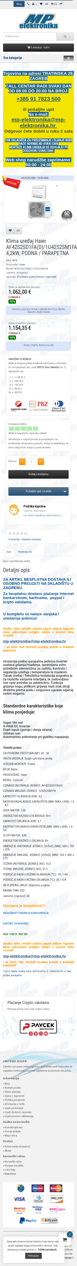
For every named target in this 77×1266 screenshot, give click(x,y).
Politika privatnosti (15, 1099)
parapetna (16, 975)
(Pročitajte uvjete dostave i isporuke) (36, 276)
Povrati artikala (13, 1131)
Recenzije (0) (25, 551)
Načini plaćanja (13, 1091)
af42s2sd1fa (38, 971)
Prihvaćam (33, 1255)
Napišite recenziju (31, 539)
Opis (8, 551)
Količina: (12, 461)
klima (14, 971)
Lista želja (10, 1169)
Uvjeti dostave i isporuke (18, 1112)
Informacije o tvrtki (15, 1104)
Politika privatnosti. (47, 1249)
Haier (22, 264)
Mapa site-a (11, 1135)
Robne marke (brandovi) (17, 1146)
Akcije (8, 1150)
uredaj (21, 971)
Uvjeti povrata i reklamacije (19, 1116)
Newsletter (10, 1173)
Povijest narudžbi (14, 1165)
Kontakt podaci (13, 1087)
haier (28, 971)
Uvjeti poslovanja (14, 1108)
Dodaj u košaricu (38, 474)
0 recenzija (14, 539)
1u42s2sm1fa (56, 971)
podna (6, 975)
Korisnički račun (13, 1161)
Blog (7, 1083)
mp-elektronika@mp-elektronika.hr (38, 123)
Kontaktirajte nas (14, 1127)
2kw (69, 971)
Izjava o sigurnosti (14, 1095)
